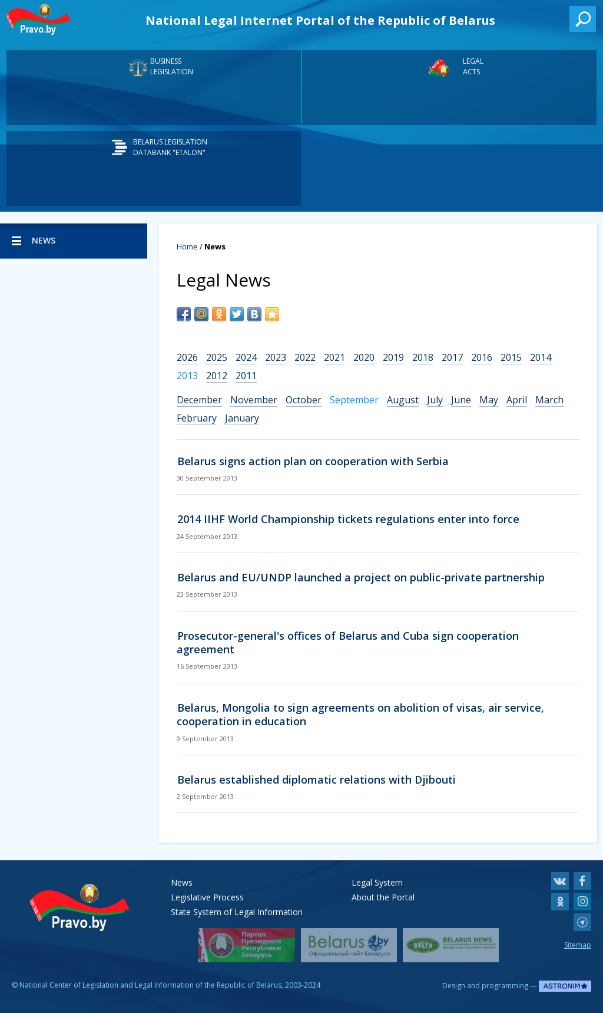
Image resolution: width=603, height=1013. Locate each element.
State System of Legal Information (237, 911)
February (197, 418)
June (461, 399)
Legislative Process (207, 897)
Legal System (377, 882)
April (516, 399)
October (304, 399)
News (182, 882)
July (435, 399)
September (354, 399)
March (549, 399)
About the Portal (383, 897)
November (253, 399)
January (242, 418)
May (488, 399)
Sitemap (577, 945)
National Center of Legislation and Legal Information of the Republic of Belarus (150, 985)
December (199, 399)
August (403, 399)
